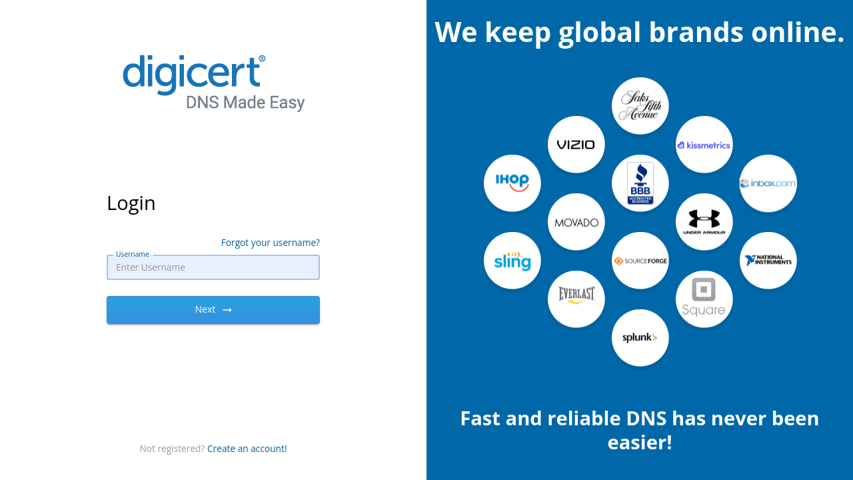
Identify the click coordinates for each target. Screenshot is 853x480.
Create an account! (247, 448)
